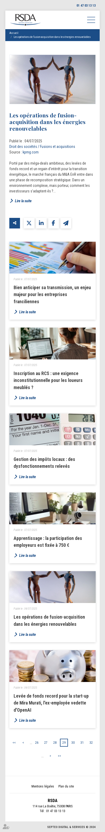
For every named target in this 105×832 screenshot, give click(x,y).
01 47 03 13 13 (86, 5)
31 (82, 743)
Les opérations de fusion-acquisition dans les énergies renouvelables (52, 37)
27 (45, 743)
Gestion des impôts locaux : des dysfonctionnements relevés (44, 463)
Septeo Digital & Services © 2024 (71, 827)
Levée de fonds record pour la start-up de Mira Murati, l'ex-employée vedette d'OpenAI (51, 703)
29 (64, 743)
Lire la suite (23, 201)
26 (36, 743)
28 (54, 743)
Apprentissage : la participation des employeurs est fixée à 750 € (48, 542)
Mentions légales (42, 786)
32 (91, 743)
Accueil (13, 33)
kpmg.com (31, 152)
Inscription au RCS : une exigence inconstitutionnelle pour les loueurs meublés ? (48, 380)
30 (73, 743)
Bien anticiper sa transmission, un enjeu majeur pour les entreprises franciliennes (52, 294)
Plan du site (66, 786)
